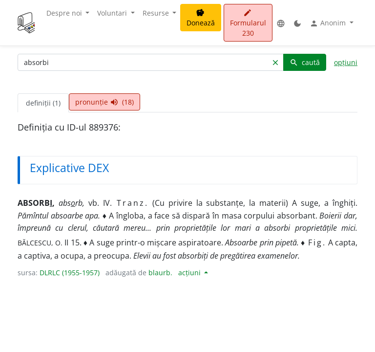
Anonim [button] (329, 23)
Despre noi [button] (65, 13)
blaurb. (160, 272)
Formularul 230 (248, 23)
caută (305, 62)
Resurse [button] (157, 13)
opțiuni (345, 62)
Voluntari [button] (113, 13)
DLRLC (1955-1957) (70, 272)
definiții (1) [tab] (43, 103)
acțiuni (190, 272)
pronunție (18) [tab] (104, 102)
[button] (280, 23)
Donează (201, 18)
